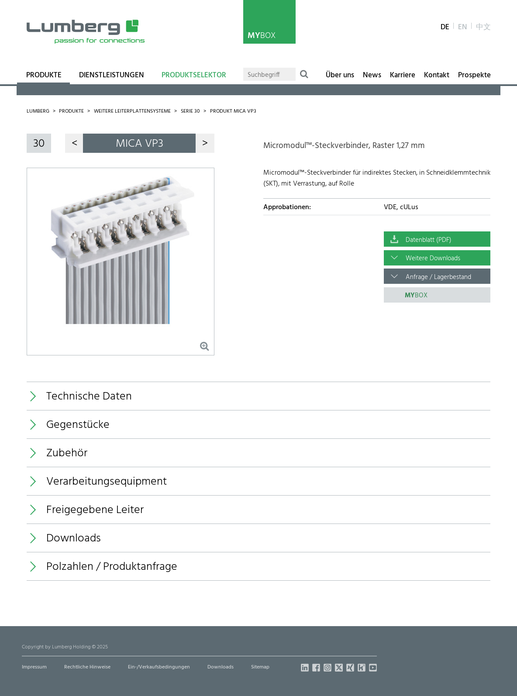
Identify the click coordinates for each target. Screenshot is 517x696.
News (372, 75)
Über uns (340, 75)
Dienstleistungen (111, 75)
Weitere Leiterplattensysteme (132, 111)
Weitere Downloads (433, 258)
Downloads (220, 667)
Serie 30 (190, 111)
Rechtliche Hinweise (87, 667)
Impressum (34, 667)
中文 (483, 27)
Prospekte (474, 75)
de (445, 27)
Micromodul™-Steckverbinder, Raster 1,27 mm (344, 145)
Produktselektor (194, 75)
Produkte (44, 75)
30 (39, 144)
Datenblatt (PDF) (429, 240)
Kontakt (436, 75)
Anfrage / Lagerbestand (438, 277)
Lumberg (38, 111)
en (462, 27)
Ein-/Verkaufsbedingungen (159, 667)
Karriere (402, 75)
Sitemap (260, 667)
